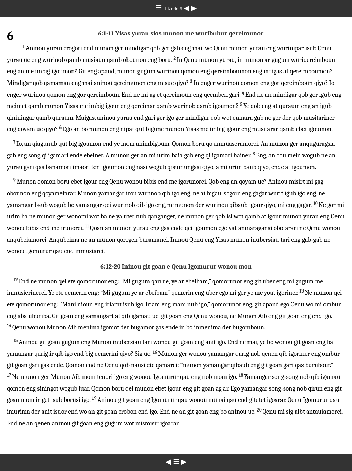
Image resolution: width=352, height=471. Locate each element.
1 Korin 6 (174, 8)
